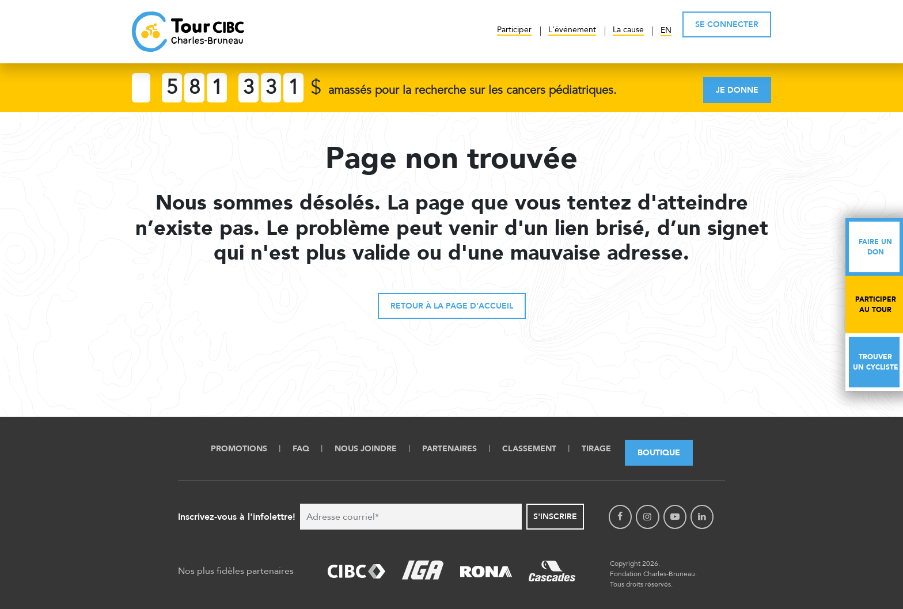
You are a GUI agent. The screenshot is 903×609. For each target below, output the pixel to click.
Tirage (596, 448)
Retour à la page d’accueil (451, 305)
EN (666, 30)
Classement (529, 448)
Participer (514, 29)
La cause (628, 29)
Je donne (737, 90)
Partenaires (449, 448)
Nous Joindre (366, 448)
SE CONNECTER (726, 24)
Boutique (659, 452)
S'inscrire (555, 516)
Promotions (239, 448)
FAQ (301, 448)
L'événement (572, 29)
